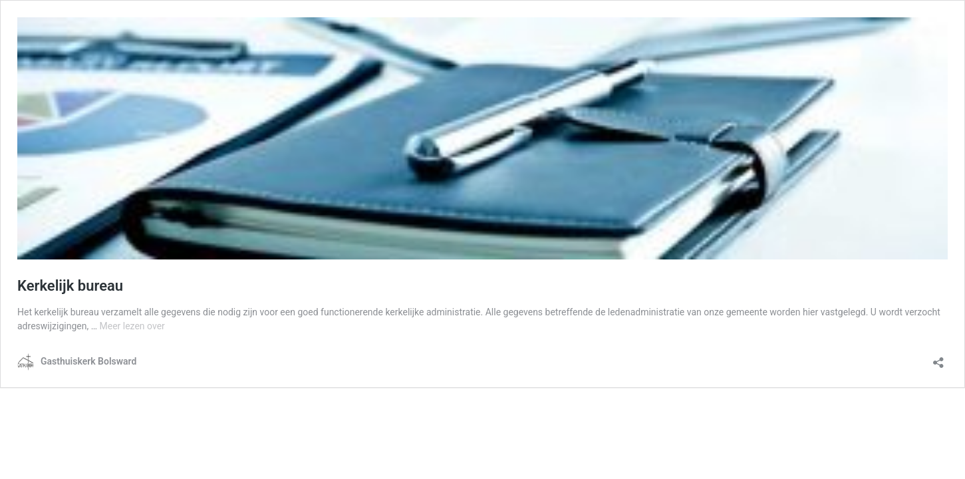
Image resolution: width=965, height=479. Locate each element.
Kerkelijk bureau (70, 285)
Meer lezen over (131, 326)
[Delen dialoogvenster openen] (938, 358)
